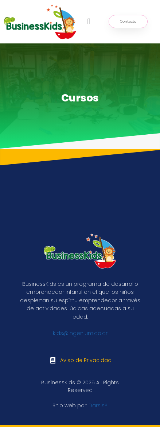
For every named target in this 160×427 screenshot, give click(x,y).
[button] (88, 22)
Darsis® (98, 405)
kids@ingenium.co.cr (80, 333)
